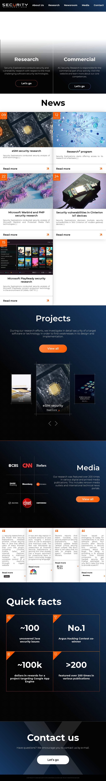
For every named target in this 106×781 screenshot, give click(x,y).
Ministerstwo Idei (73, 778)
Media (85, 5)
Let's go (26, 83)
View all (53, 348)
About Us (38, 5)
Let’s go (53, 760)
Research (54, 5)
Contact (99, 5)
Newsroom (70, 5)
